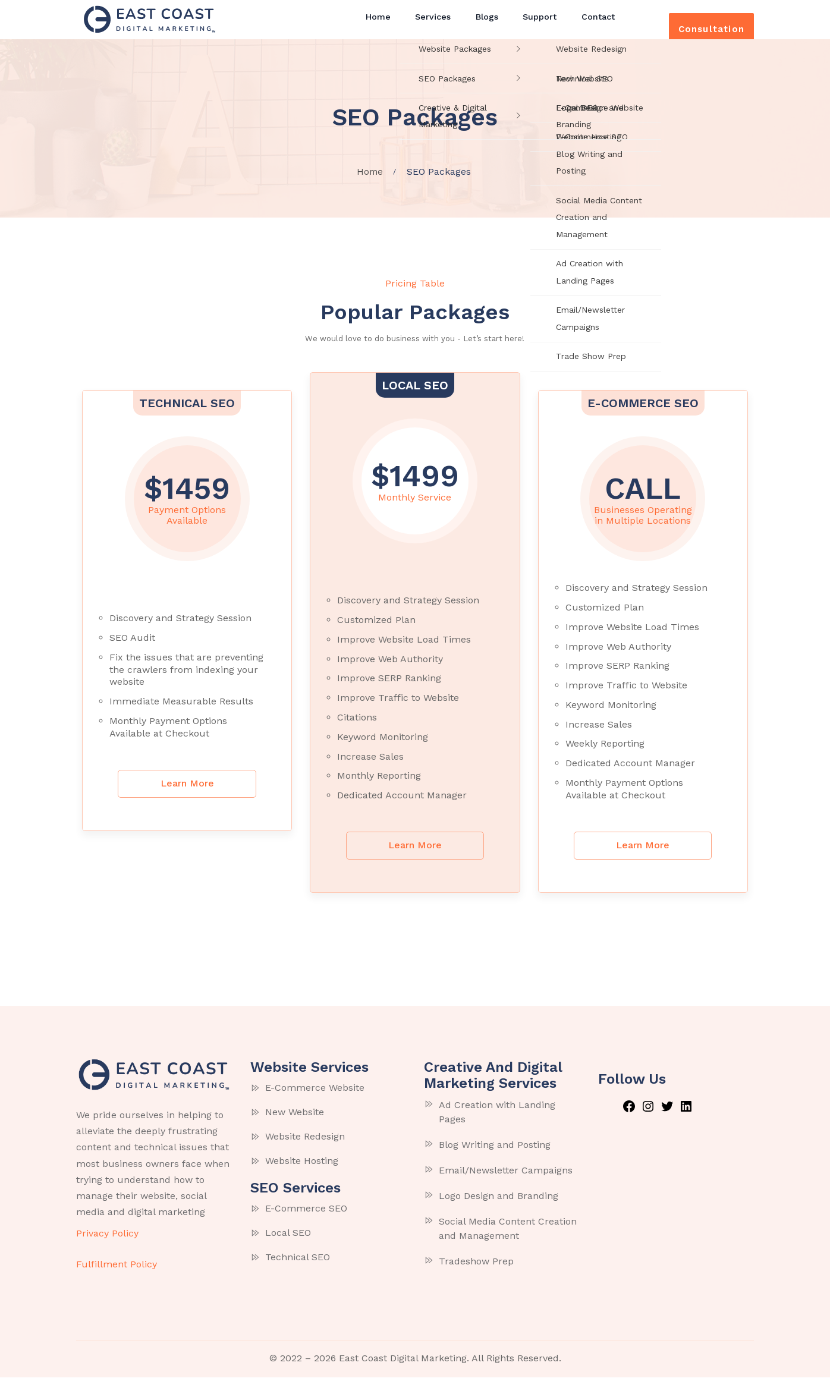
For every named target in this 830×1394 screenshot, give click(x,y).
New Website (294, 1129)
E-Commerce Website (314, 1104)
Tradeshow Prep (476, 1278)
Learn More (187, 799)
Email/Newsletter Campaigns (506, 1187)
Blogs (479, 25)
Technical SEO (297, 1274)
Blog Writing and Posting (495, 1162)
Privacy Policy (107, 1250)
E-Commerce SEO (306, 1225)
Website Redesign (305, 1153)
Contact (580, 25)
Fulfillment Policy (116, 1280)
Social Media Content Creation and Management (508, 1245)
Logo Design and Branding (498, 1213)
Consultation (696, 27)
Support (526, 25)
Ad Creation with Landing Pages (497, 1129)
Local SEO (288, 1249)
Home (382, 25)
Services (431, 25)
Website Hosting (301, 1178)
